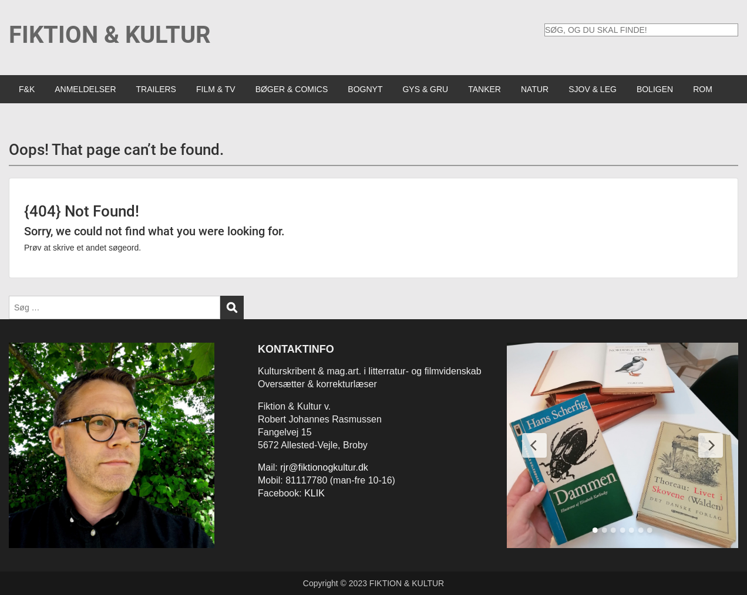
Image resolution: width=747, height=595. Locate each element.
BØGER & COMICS (291, 89)
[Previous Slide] (534, 445)
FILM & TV (215, 89)
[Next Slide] (710, 445)
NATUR (535, 89)
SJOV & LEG (592, 89)
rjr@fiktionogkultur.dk (324, 467)
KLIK (314, 493)
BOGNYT (365, 89)
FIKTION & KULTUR (110, 35)
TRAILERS (156, 89)
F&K (27, 89)
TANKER (484, 89)
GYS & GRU (425, 89)
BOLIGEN (655, 89)
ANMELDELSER (85, 89)
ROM (702, 89)
